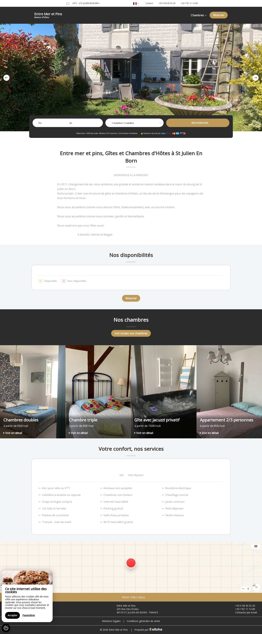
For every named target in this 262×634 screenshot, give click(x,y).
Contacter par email (244, 612)
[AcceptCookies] (6, 628)
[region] (27, 596)
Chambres (199, 15)
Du (40, 122)
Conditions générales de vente (143, 621)
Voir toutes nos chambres (131, 333)
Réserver (218, 15)
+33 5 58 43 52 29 (243, 605)
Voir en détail (12, 433)
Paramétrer (28, 615)
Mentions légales (111, 621)
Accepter (12, 615)
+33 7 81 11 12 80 (243, 609)
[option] (131, 77)
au (70, 122)
